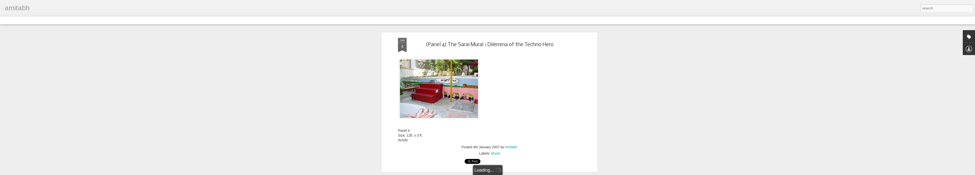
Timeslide (105, 20)
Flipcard (23, 20)
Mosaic (55, 20)
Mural (495, 153)
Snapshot (87, 20)
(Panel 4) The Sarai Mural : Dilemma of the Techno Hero (490, 45)
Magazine (39, 20)
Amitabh (511, 147)
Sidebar (71, 20)
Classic (7, 20)
